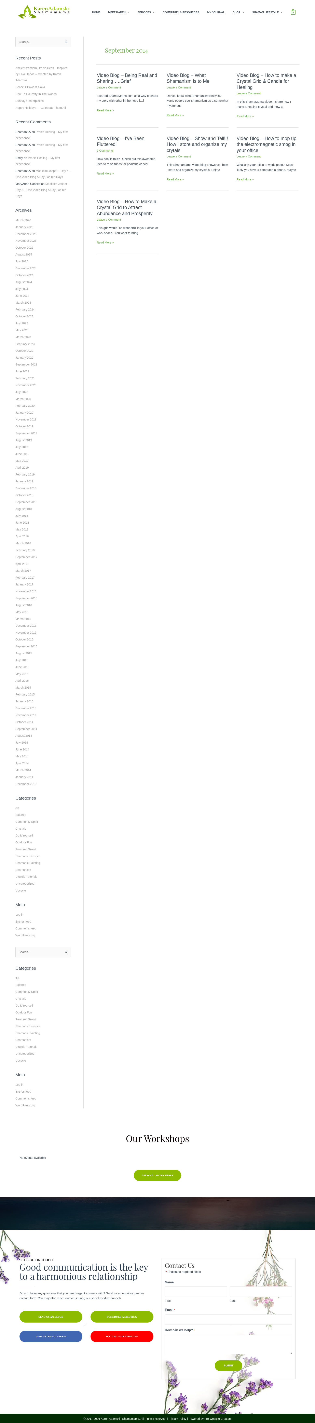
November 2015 (26, 630)
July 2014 (21, 740)
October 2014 (24, 719)
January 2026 (24, 226)
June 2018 (22, 521)
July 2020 (21, 391)
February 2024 (25, 308)
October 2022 (24, 349)
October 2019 (24, 425)
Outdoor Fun (23, 839)
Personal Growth (26, 846)
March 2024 (23, 302)
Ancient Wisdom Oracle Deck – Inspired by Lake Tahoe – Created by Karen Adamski (42, 74)
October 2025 (24, 247)
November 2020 (26, 384)
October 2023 (24, 315)
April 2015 (22, 678)
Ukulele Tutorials (26, 874)
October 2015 (24, 637)
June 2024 (22, 295)
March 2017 (23, 569)
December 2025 (26, 233)
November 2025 (26, 240)
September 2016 (26, 596)
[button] (157, 1172)
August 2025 (23, 254)
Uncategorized (25, 881)
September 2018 (26, 500)
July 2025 (21, 261)
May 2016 (22, 610)
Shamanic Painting (28, 860)
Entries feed (23, 918)
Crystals (20, 826)
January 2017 (24, 582)
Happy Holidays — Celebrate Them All (41, 107)
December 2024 (26, 267)
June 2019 (22, 452)
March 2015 (23, 685)
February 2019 (25, 473)
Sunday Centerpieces (29, 100)
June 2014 (22, 747)
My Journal (216, 12)
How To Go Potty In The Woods (36, 94)
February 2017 (25, 576)
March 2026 (23, 219)
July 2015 (21, 658)
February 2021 (25, 377)
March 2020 (23, 398)
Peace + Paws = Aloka (30, 87)
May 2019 (22, 459)
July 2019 (21, 445)
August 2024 (23, 281)
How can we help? (185, 1327)
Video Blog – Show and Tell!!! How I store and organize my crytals (192, 144)
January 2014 (24, 774)
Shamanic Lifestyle (28, 853)
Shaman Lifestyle (265, 12)
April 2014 (22, 760)
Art (17, 805)
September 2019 (26, 432)
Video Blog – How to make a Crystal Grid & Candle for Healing (267, 81)
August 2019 (23, 439)
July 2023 (21, 322)
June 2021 (22, 370)
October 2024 (24, 274)
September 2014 (26, 726)
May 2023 (22, 329)
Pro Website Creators (218, 1415)
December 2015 (26, 623)
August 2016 (23, 603)
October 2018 (24, 493)
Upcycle (20, 887)
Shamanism (23, 867)
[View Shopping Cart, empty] (293, 12)
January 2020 (24, 411)
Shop (236, 12)
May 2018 (22, 528)
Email (175, 1307)
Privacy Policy (177, 1415)
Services (144, 12)
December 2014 (26, 706)
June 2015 (22, 665)
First (168, 1297)
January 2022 (24, 356)
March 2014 (23, 767)
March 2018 (23, 541)
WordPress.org (25, 932)
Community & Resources (181, 12)
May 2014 (22, 754)
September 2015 (26, 644)
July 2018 (21, 514)
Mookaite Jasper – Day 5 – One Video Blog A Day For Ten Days (42, 189)
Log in (19, 911)
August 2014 (23, 733)
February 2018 (25, 548)
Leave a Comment (109, 87)
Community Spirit (27, 819)
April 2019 (22, 466)
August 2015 (23, 651)
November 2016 (26, 589)
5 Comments (105, 150)
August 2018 (23, 507)
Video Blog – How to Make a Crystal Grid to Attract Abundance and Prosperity (127, 207)
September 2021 (26, 363)
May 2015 (22, 672)
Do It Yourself (24, 833)
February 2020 (25, 404)
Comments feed (26, 925)
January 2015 (24, 699)
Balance (20, 812)
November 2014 (26, 713)
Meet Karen (117, 12)
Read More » (105, 110)
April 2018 (22, 535)
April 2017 (22, 562)
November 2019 (26, 418)
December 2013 (26, 781)
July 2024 (21, 288)
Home (96, 12)
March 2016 (23, 617)
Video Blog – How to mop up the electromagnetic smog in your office (267, 144)
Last (232, 1297)
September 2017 (26, 555)
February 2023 (25, 343)
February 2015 (25, 692)
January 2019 (24, 480)
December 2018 (26, 486)
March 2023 (23, 336)
